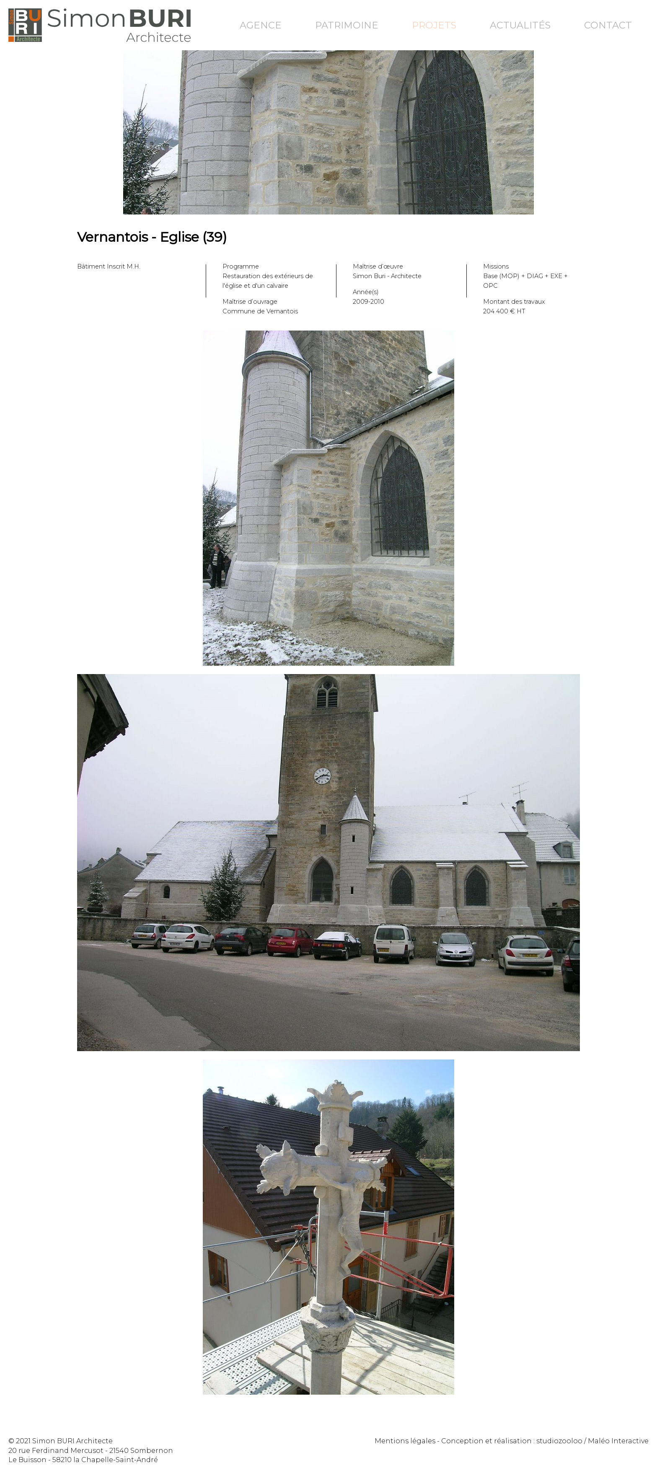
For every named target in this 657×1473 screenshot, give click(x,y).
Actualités (520, 25)
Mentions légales (405, 1441)
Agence (261, 25)
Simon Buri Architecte (99, 25)
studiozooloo (559, 1441)
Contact (608, 25)
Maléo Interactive (618, 1441)
